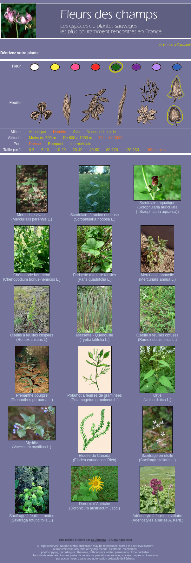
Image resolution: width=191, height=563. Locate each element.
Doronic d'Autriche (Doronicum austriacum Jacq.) (94, 504)
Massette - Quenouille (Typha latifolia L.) (94, 335)
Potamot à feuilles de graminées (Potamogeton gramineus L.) (94, 396)
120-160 (132, 150)
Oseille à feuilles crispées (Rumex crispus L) (31, 335)
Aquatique (37, 132)
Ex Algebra (98, 539)
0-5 (31, 150)
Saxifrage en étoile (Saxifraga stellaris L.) (157, 456)
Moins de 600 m (42, 138)
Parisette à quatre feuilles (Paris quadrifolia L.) (94, 275)
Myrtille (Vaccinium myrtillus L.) (32, 443)
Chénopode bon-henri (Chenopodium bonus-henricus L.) (31, 275)
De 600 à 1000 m (77, 138)
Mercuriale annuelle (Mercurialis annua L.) (157, 275)
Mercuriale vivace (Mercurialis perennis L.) (31, 215)
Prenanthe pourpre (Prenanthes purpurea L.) (31, 396)
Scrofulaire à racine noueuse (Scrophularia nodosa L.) (94, 215)
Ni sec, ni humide (101, 132)
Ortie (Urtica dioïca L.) (157, 396)
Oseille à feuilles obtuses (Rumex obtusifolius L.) (157, 335)
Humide (59, 132)
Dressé (35, 144)
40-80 (94, 150)
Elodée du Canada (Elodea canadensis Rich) (94, 456)
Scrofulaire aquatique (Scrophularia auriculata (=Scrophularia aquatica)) (157, 205)
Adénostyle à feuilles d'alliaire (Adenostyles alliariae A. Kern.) (157, 516)
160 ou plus (156, 150)
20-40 (77, 150)
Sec (76, 132)
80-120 (112, 150)
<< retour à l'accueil (174, 44)
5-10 (45, 150)
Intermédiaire (81, 144)
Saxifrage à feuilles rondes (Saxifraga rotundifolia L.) (31, 516)
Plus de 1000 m (112, 138)
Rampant (55, 144)
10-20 (61, 150)
